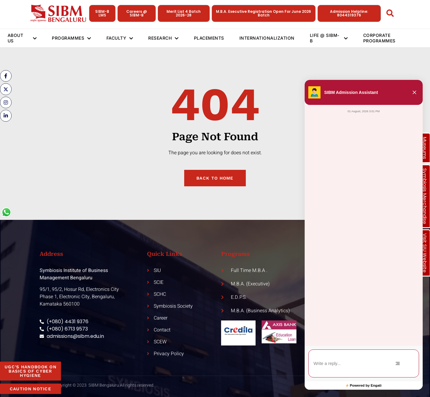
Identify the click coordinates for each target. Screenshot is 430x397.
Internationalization (267, 38)
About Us (22, 38)
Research (164, 38)
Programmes (71, 38)
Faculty (119, 38)
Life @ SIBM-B (329, 38)
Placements (209, 38)
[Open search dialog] (390, 14)
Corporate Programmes (379, 38)
